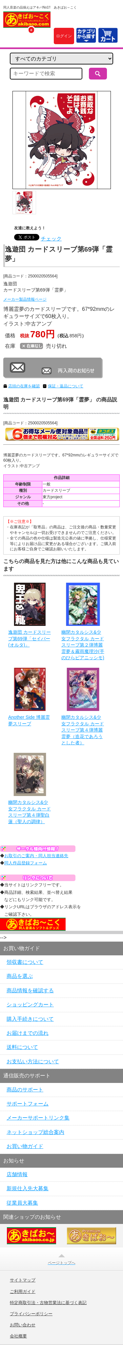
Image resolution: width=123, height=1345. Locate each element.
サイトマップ (22, 1280)
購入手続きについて (30, 1019)
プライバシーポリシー (31, 1314)
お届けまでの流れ (28, 1033)
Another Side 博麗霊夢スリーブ (29, 720)
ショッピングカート (30, 1004)
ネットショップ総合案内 (35, 1132)
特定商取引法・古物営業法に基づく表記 (48, 1303)
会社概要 (18, 1336)
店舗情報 (17, 1174)
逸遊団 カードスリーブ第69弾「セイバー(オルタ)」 (29, 638)
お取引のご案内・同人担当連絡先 (36, 855)
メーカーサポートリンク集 (38, 1118)
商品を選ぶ (20, 976)
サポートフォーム (28, 1103)
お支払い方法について (33, 1061)
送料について (22, 1047)
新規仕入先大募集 (28, 1188)
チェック (51, 238)
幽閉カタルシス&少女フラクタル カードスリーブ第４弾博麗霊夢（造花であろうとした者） (82, 730)
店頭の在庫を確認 (24, 386)
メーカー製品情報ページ (25, 299)
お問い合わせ (22, 1325)
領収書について (25, 962)
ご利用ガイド (22, 1291)
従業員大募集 (22, 1203)
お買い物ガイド (25, 1146)
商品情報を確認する (30, 990)
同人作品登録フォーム (25, 862)
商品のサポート (25, 1089)
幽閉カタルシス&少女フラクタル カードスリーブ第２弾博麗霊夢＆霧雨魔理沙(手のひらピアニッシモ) (82, 644)
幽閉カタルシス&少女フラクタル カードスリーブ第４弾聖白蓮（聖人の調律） (29, 812)
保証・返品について (65, 386)
